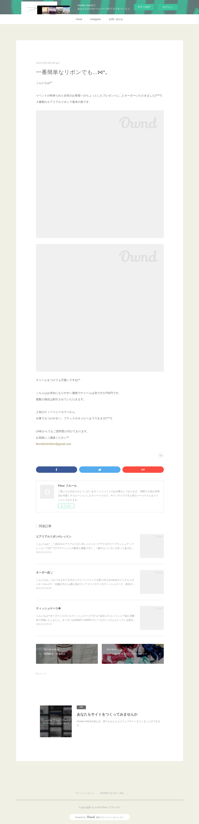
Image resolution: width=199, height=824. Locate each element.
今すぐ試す (144, 6)
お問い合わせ (116, 19)
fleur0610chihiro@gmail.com (53, 444)
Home (79, 19)
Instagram (95, 19)
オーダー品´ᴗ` (44, 572)
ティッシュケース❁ (48, 608)
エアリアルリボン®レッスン (53, 536)
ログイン (168, 7)
